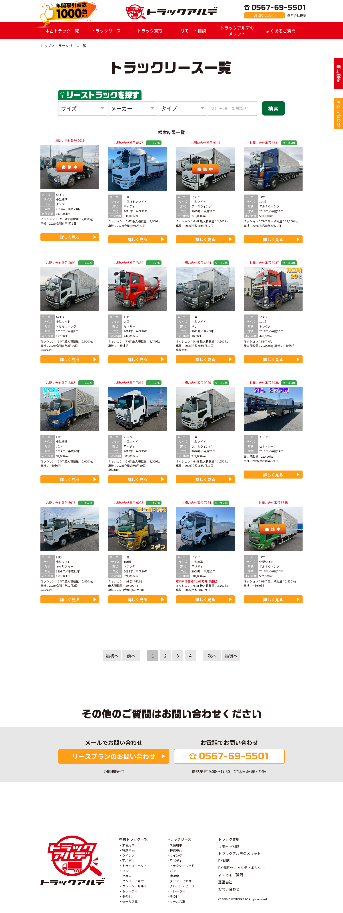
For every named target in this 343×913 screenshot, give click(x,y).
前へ (131, 656)
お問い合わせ (264, 15)
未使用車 (128, 845)
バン (125, 870)
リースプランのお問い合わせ (114, 756)
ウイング (128, 855)
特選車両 (128, 850)
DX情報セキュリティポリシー (241, 867)
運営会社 (225, 882)
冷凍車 (127, 876)
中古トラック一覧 (62, 30)
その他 (127, 896)
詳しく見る (70, 237)
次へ (212, 656)
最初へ (112, 656)
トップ (45, 45)
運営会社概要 (296, 15)
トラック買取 (149, 30)
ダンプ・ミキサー (134, 881)
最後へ (231, 656)
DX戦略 (224, 860)
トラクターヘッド (134, 865)
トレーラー (130, 891)
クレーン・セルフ (134, 886)
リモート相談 (193, 30)
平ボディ (128, 860)
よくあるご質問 (280, 30)
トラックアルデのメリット (237, 30)
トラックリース (106, 30)
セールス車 (130, 901)
